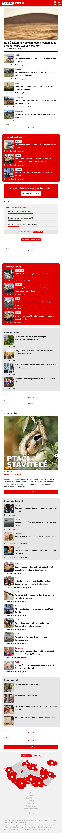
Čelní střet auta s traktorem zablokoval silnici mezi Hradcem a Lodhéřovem (34, 73)
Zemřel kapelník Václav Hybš (26, 695)
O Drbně (31, 796)
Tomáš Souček (11, 65)
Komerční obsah (11, 332)
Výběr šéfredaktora (13, 137)
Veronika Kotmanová (13, 107)
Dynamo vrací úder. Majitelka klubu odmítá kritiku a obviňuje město (34, 317)
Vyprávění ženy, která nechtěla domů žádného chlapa (35, 718)
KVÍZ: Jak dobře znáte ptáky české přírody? (31, 274)
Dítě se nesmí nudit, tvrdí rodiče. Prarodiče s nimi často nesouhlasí (36, 708)
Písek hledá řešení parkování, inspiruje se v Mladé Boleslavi (34, 174)
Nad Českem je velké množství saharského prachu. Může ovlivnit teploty (30, 44)
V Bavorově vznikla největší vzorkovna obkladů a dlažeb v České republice (36, 366)
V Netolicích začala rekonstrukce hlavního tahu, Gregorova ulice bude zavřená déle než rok (33, 582)
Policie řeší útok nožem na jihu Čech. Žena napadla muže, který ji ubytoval (34, 596)
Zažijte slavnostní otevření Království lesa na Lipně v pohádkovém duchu (34, 352)
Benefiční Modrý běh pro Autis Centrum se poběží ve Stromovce (35, 380)
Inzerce (31, 803)
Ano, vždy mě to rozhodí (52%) (19, 211)
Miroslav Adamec (12, 543)
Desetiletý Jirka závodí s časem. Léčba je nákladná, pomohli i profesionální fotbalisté (34, 652)
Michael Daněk (11, 179)
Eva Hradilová (11, 49)
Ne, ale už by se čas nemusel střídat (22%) (24, 224)
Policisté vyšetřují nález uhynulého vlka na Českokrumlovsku (31, 638)
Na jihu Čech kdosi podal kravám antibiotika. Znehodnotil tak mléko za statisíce (32, 624)
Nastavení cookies (31, 809)
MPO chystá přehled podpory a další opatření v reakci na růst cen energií (36, 552)
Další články (31, 747)
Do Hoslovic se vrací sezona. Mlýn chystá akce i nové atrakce (35, 115)
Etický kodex (31, 798)
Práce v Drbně (31, 806)
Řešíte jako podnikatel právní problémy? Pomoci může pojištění (35, 509)
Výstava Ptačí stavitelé (12, 474)
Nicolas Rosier (11, 658)
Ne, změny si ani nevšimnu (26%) (20, 218)
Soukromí (31, 793)
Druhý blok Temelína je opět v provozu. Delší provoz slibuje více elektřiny (34, 87)
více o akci (31, 492)
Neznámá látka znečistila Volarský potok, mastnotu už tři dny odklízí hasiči (35, 101)
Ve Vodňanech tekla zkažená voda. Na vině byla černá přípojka (35, 303)
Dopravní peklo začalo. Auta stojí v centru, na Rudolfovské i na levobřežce (32, 289)
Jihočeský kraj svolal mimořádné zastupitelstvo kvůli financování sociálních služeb (35, 666)
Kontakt (31, 801)
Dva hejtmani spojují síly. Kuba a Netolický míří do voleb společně (36, 59)
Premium (31, 127)
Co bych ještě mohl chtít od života (28, 684)
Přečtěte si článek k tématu (31, 240)
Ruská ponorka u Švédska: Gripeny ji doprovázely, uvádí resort (36, 523)
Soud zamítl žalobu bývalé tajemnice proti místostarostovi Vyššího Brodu (31, 338)
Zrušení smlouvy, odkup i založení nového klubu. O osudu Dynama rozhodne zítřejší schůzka (34, 160)
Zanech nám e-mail (31, 193)
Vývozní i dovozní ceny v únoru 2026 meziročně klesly (35, 536)
